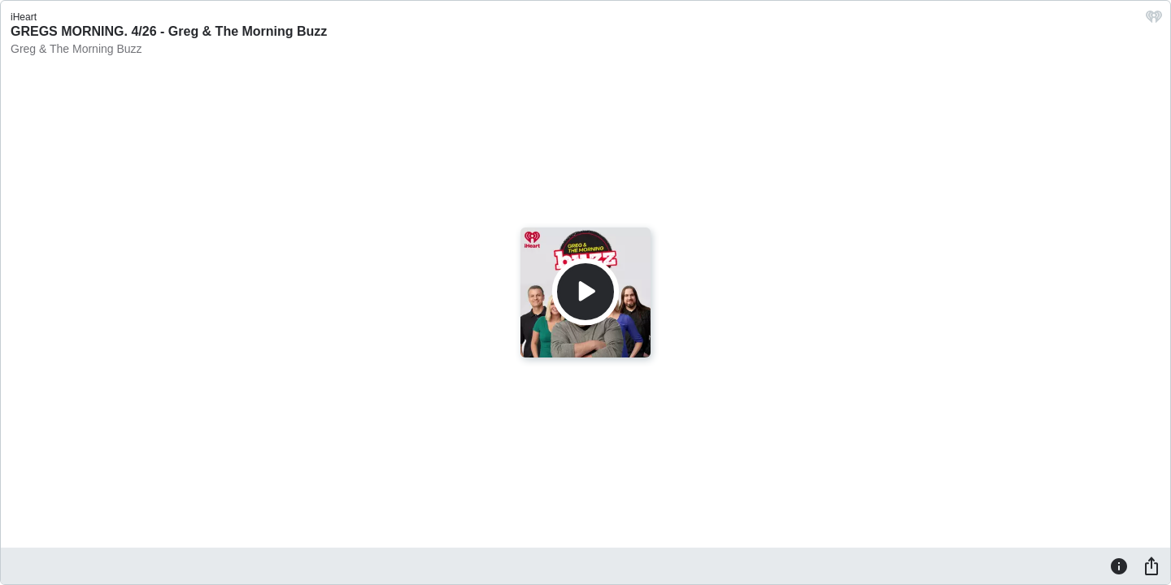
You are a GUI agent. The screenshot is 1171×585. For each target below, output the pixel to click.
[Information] (1119, 565)
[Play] (585, 291)
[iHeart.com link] (1154, 20)
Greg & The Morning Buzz (76, 48)
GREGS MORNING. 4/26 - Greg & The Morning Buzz (169, 31)
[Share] (1151, 565)
